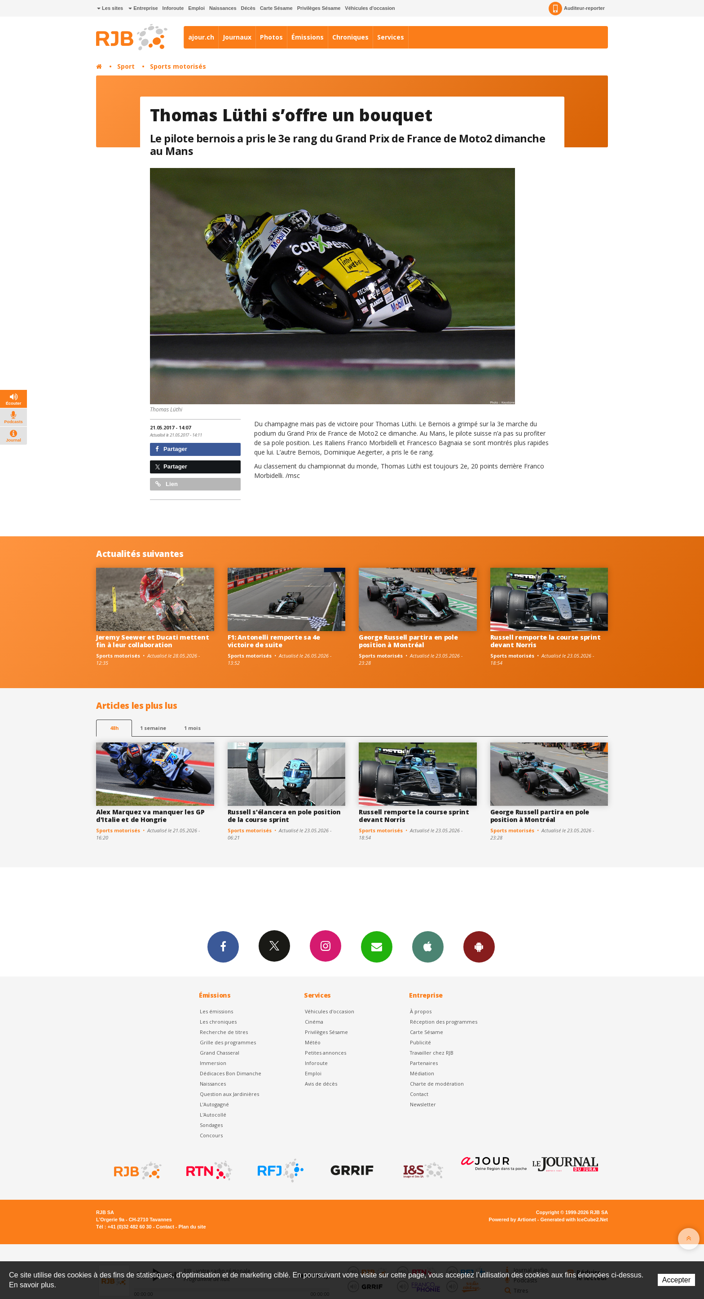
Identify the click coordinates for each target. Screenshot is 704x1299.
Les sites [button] (110, 8)
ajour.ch (201, 37)
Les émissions (216, 1011)
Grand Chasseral (219, 1053)
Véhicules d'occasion (370, 8)
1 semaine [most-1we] (153, 728)
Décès (248, 8)
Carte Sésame (276, 8)
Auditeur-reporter (577, 8)
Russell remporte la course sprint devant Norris (545, 641)
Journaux (237, 37)
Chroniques (350, 37)
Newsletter (423, 1104)
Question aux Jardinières (229, 1094)
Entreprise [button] (143, 8)
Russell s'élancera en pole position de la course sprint (284, 816)
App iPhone (428, 946)
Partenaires (424, 1063)
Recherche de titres (224, 1032)
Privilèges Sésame (319, 8)
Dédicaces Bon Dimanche (230, 1073)
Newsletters (376, 946)
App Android (479, 946)
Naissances (223, 8)
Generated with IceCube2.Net (574, 1219)
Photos (271, 37)
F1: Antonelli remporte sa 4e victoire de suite (274, 641)
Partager (171, 449)
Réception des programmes (443, 1022)
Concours (211, 1135)
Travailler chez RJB (431, 1053)
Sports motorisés (178, 66)
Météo (313, 1042)
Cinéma (314, 1022)
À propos (420, 1011)
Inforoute (173, 8)
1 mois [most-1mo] (192, 728)
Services (390, 37)
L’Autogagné (214, 1104)
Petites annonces (325, 1053)
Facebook (223, 946)
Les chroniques (218, 1022)
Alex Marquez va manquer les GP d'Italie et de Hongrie (150, 816)
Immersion (213, 1063)
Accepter (676, 1280)
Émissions (307, 37)
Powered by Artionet (512, 1219)
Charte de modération (437, 1084)
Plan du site (192, 1226)
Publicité (420, 1042)
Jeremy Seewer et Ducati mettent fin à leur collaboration (152, 641)
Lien (166, 484)
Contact (419, 1094)
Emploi (196, 8)
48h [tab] (114, 728)
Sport (126, 66)
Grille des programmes (228, 1042)
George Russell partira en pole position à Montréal (408, 641)
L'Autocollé (213, 1115)
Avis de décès (321, 1084)
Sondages (211, 1125)
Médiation (422, 1073)
